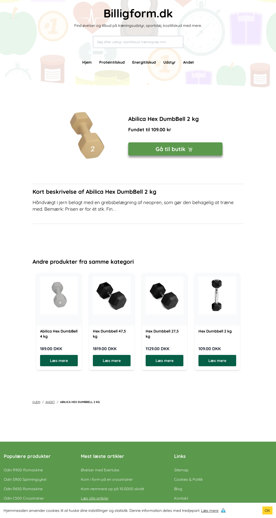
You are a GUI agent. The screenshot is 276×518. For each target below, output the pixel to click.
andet (50, 402)
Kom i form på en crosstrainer (107, 479)
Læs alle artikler (95, 498)
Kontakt (181, 498)
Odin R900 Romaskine (23, 470)
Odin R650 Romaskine (23, 488)
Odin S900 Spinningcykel (25, 479)
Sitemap (181, 470)
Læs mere (209, 510)
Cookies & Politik (188, 479)
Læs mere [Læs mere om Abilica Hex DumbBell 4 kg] (59, 360)
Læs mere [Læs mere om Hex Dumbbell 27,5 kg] (164, 360)
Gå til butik (175, 148)
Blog (178, 488)
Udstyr (169, 62)
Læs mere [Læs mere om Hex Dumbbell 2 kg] (217, 360)
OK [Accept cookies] (267, 510)
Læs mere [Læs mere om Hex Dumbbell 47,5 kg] (112, 360)
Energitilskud (144, 62)
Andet (188, 62)
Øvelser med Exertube (100, 470)
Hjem (87, 62)
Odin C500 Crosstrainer (24, 498)
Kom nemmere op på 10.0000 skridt (112, 488)
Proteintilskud (112, 62)
